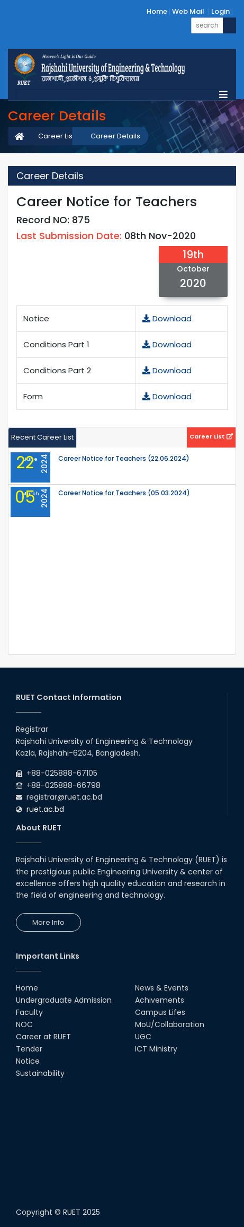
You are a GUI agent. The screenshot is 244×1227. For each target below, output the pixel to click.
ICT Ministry (156, 1049)
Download (167, 318)
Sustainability (40, 1073)
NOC (24, 1024)
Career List (56, 136)
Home (157, 11)
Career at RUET (43, 1036)
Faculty (29, 1012)
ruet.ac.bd (45, 809)
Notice (28, 1061)
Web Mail (188, 11)
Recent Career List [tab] (42, 437)
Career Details (115, 136)
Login (220, 11)
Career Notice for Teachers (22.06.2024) (123, 458)
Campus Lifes (160, 1012)
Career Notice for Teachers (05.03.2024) (124, 493)
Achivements (159, 1000)
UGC (143, 1036)
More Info (48, 922)
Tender (29, 1049)
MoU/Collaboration (169, 1024)
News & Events (161, 988)
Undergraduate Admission (64, 1000)
